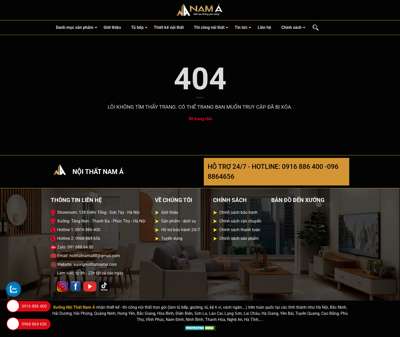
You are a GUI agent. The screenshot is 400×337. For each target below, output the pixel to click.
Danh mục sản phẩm (74, 27)
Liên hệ (264, 27)
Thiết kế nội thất (169, 27)
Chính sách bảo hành (238, 212)
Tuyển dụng (171, 238)
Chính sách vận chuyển (240, 221)
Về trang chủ (200, 118)
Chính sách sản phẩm (239, 238)
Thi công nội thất (209, 27)
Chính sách (291, 27)
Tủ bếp (137, 27)
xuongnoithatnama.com (95, 264)
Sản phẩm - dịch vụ (178, 221)
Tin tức (241, 27)
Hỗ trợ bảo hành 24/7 (180, 229)
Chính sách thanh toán (239, 229)
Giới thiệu (112, 27)
